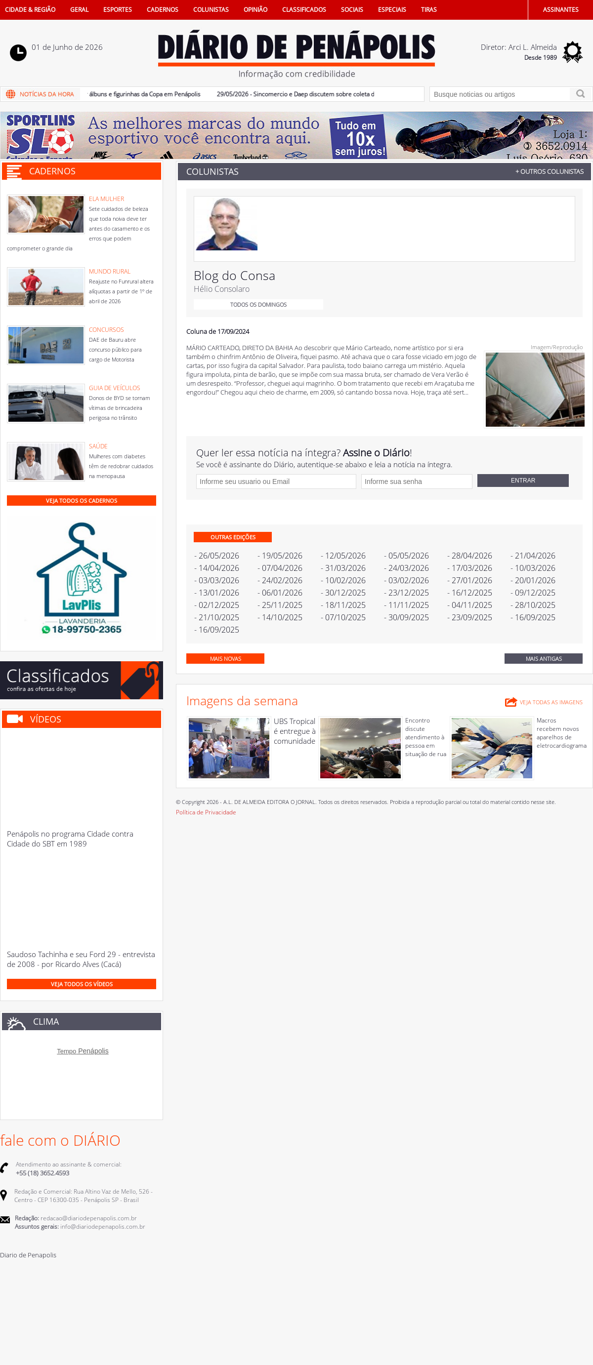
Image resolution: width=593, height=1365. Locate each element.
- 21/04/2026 (532, 555)
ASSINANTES (561, 9)
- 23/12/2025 (406, 592)
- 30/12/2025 (343, 592)
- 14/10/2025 (279, 617)
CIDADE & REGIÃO (30, 9)
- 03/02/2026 (406, 580)
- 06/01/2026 (279, 592)
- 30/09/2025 (406, 617)
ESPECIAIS (392, 9)
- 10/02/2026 (343, 580)
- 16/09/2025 (532, 617)
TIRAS (429, 9)
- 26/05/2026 (216, 555)
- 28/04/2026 (469, 555)
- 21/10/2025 (216, 617)
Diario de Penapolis (28, 1254)
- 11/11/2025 (406, 605)
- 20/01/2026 (532, 580)
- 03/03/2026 (216, 580)
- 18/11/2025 (343, 605)
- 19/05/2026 (279, 555)
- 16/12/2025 (469, 592)
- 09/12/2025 (532, 592)
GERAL (79, 9)
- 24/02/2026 (279, 580)
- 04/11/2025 (469, 605)
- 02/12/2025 (216, 605)
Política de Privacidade (206, 812)
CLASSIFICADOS (304, 9)
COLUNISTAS (211, 9)
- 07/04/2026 (279, 567)
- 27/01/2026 (469, 580)
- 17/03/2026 (469, 567)
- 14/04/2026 (216, 567)
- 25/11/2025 (279, 605)
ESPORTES (117, 9)
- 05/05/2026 (406, 555)
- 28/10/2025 (532, 605)
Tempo (66, 1051)
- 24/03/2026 (406, 567)
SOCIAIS (352, 9)
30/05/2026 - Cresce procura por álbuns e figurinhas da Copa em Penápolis (109, 94)
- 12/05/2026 (343, 555)
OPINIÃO (255, 9)
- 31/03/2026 (343, 567)
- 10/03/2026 (532, 567)
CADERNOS (162, 9)
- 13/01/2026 (216, 592)
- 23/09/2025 (469, 617)
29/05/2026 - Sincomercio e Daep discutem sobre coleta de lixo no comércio (329, 94)
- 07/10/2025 (343, 617)
